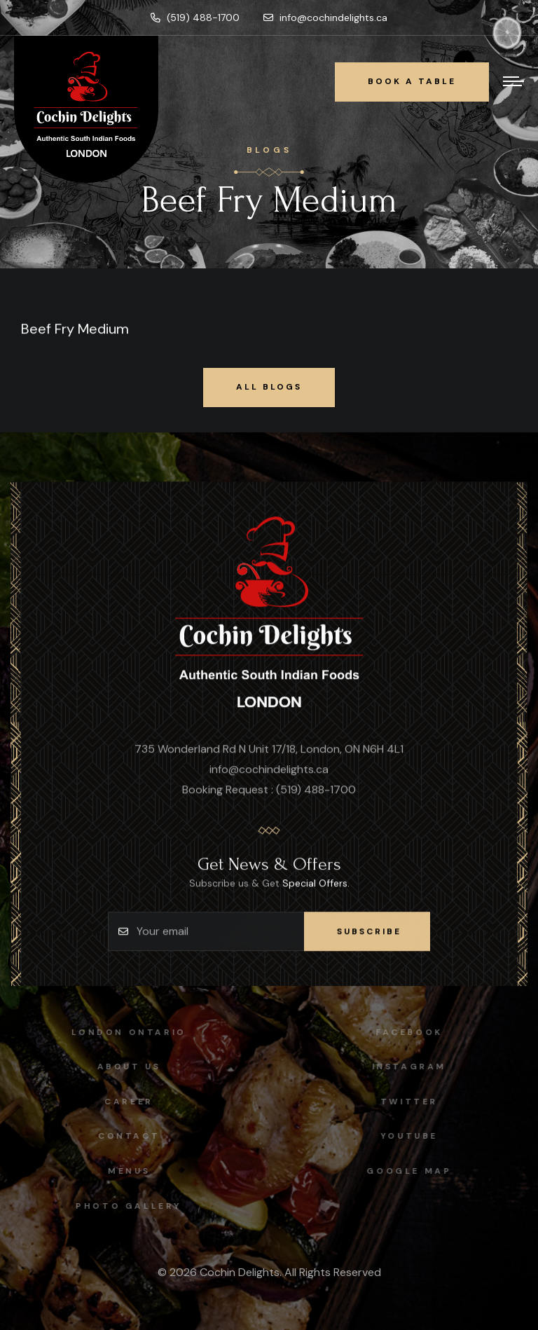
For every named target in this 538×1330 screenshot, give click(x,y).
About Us (124, 1066)
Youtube (414, 1136)
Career (124, 1101)
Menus (123, 1171)
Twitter (414, 1101)
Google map (414, 1171)
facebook (414, 1032)
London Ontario (124, 1032)
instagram (414, 1066)
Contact (123, 1136)
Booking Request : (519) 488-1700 (269, 790)
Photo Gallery (124, 1206)
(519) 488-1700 (195, 17)
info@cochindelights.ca (325, 17)
